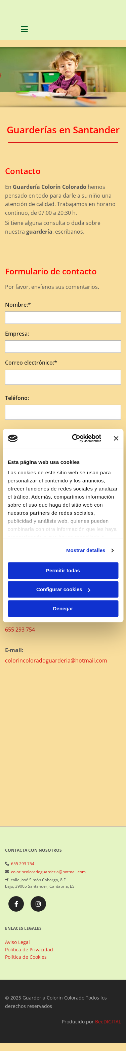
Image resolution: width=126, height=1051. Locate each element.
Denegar (63, 608)
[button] (24, 30)
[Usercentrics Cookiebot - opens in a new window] (75, 438)
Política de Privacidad (29, 949)
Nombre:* (18, 305)
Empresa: (17, 334)
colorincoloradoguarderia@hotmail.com (56, 660)
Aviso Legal (17, 942)
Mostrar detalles (86, 550)
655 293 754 (20, 629)
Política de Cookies (26, 957)
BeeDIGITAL (108, 1021)
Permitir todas (63, 570)
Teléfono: (17, 398)
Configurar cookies (63, 589)
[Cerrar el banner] (116, 438)
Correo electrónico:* (31, 363)
